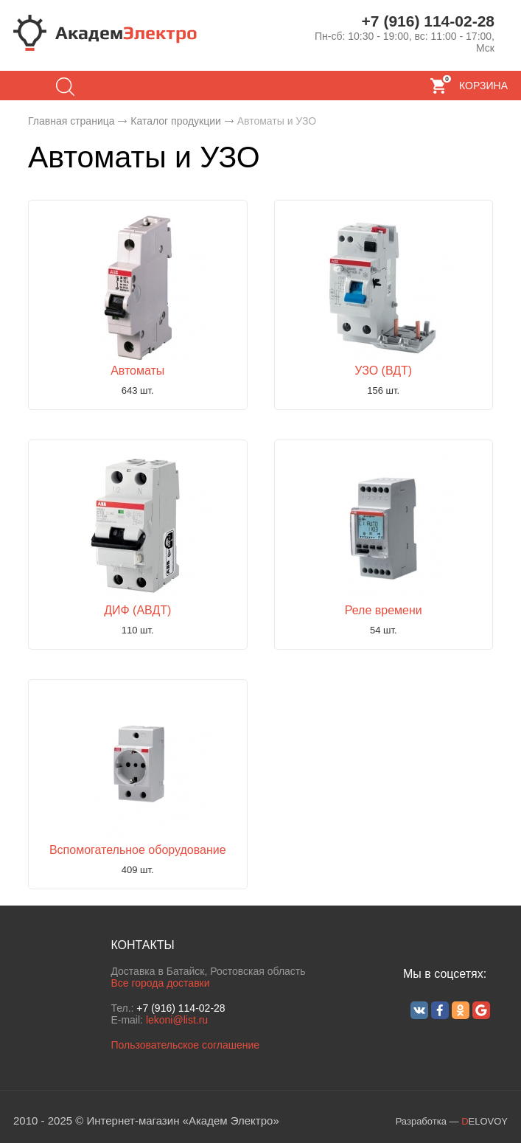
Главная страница (71, 121)
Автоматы (137, 370)
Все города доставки (160, 983)
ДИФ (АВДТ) (137, 610)
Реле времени (383, 610)
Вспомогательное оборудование (137, 850)
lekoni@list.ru (177, 1020)
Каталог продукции (175, 121)
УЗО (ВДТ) (383, 370)
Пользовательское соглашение (185, 1045)
